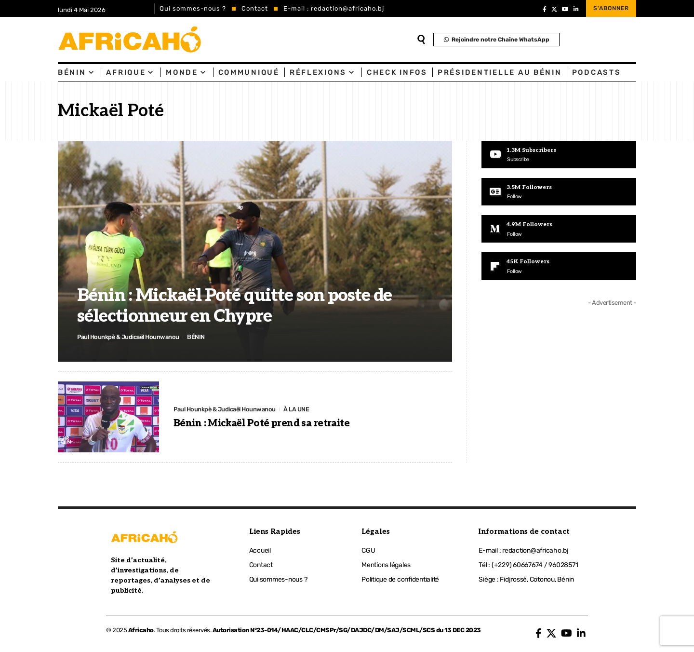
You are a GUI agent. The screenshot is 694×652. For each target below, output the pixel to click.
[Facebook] (544, 9)
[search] (421, 39)
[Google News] (558, 192)
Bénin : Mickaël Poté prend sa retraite (261, 424)
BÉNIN (197, 336)
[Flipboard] (558, 267)
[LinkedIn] (576, 9)
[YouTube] (565, 9)
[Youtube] (558, 155)
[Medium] (558, 230)
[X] (554, 9)
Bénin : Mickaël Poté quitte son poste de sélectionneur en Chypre (234, 306)
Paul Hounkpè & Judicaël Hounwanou (129, 336)
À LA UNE (298, 408)
